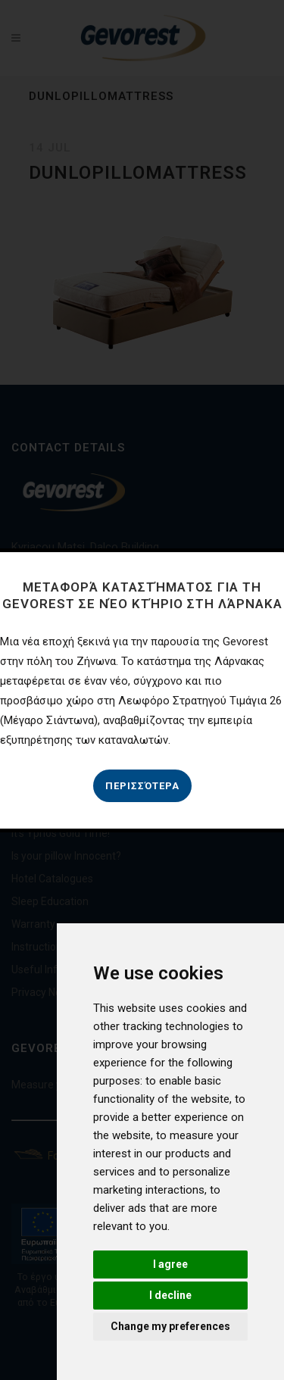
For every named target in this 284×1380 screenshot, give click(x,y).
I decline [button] (170, 1295)
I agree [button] (170, 1264)
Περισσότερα (142, 785)
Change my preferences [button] (170, 1326)
